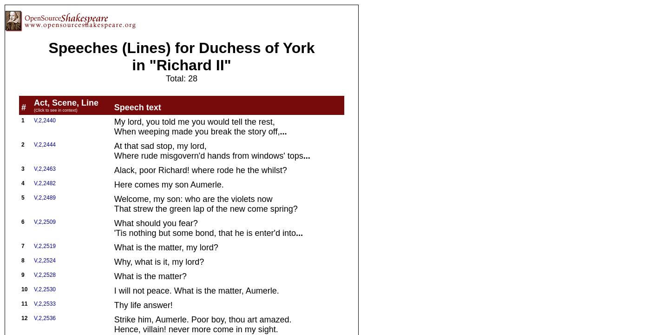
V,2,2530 (45, 289)
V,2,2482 (45, 183)
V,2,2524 (45, 260)
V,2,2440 (45, 120)
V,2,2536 (45, 318)
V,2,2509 (45, 222)
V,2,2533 (45, 304)
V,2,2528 (45, 275)
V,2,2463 (45, 169)
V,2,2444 (45, 144)
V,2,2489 (45, 197)
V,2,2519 (45, 246)
